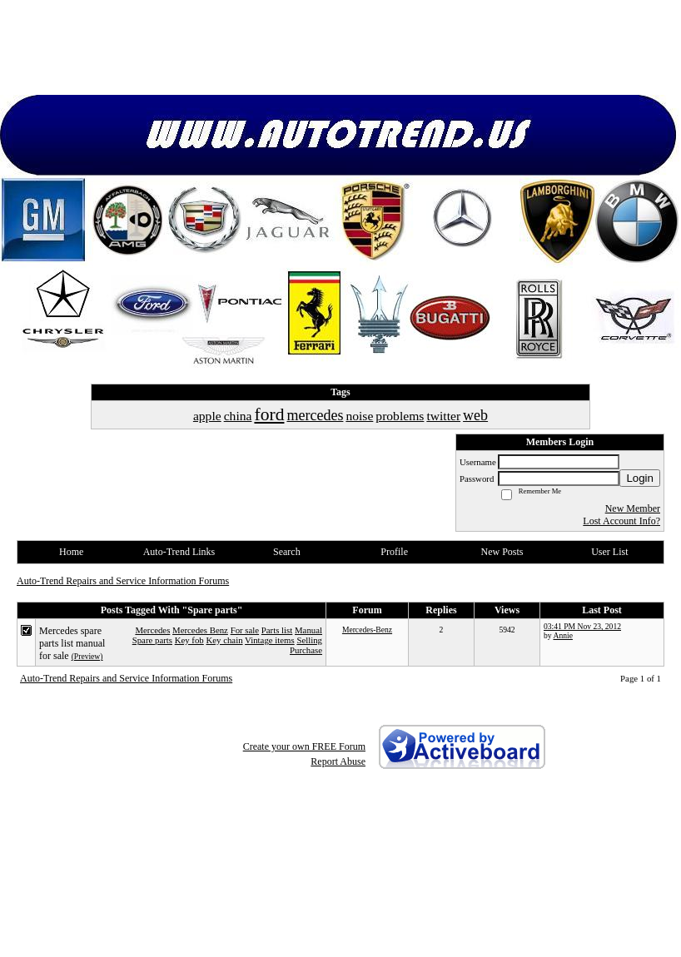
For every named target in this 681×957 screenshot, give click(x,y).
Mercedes (152, 630)
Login (640, 478)
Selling (309, 640)
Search (287, 552)
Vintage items (270, 640)
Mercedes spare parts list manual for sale (72, 643)
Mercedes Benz (200, 630)
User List (609, 552)
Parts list (277, 630)
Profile (394, 552)
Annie (562, 635)
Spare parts (152, 640)
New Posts (501, 552)
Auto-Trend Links (179, 552)
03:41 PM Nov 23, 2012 (582, 626)
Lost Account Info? (621, 521)
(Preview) (87, 656)
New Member (632, 508)
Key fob (189, 640)
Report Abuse (338, 761)
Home (71, 552)
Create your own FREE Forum (304, 746)
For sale (245, 630)
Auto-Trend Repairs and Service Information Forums (123, 581)
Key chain (224, 640)
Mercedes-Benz (367, 629)
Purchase (306, 650)
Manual (308, 630)
